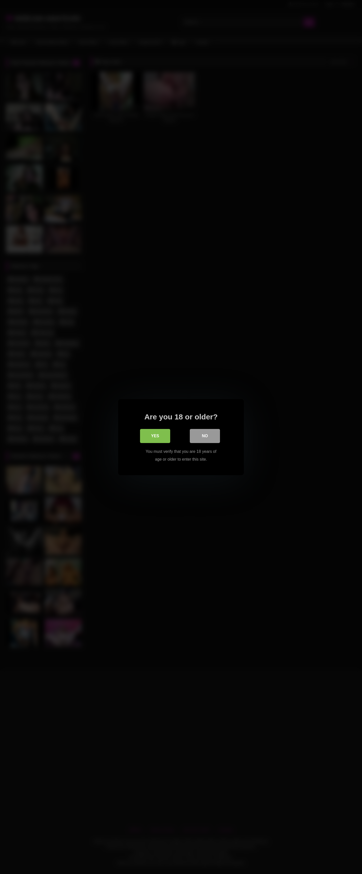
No (205, 435)
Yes (155, 435)
